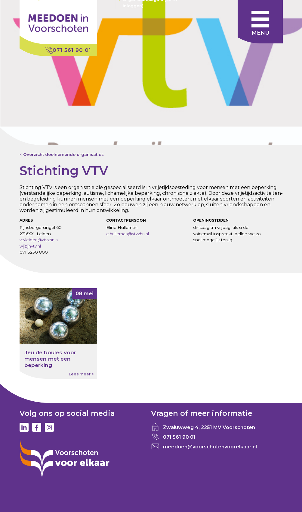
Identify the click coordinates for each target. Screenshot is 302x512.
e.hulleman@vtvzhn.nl (127, 233)
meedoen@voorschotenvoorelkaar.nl (210, 447)
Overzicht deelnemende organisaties (63, 154)
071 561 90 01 (72, 50)
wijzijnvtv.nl (30, 246)
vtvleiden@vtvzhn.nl (39, 239)
